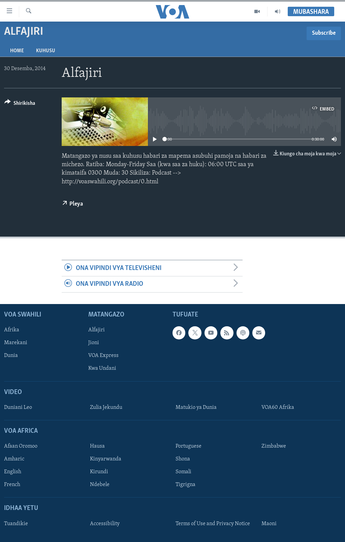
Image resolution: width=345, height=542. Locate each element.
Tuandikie (16, 523)
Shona (183, 459)
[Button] (19, 104)
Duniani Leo (18, 407)
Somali (183, 472)
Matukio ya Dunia (196, 407)
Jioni (93, 342)
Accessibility (105, 523)
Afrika (11, 330)
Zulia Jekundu (106, 407)
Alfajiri (96, 330)
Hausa (97, 446)
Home (17, 51)
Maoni (269, 523)
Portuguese (188, 446)
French (12, 484)
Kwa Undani (102, 368)
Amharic (14, 459)
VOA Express (103, 355)
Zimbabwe (273, 446)
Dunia (11, 355)
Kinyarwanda (105, 459)
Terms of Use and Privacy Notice (213, 523)
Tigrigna (185, 484)
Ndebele (99, 484)
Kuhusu (45, 51)
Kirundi (99, 472)
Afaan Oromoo (20, 446)
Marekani (15, 342)
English (12, 472)
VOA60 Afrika (277, 407)
